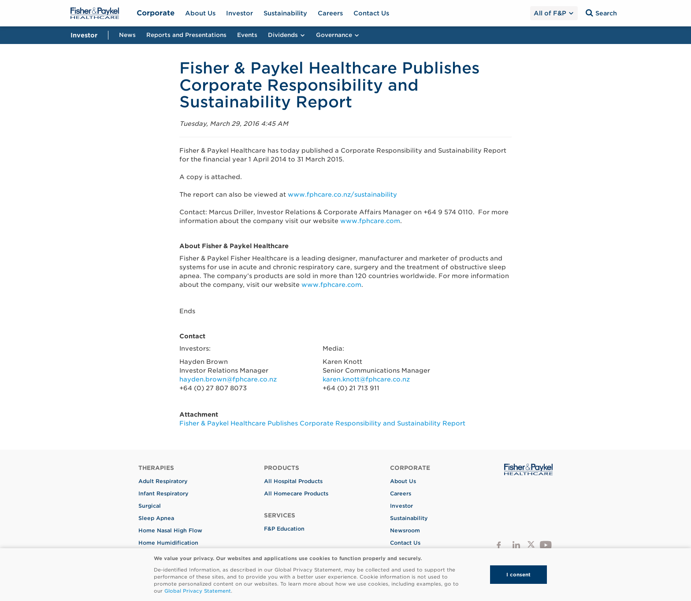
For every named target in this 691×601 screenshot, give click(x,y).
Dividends (286, 35)
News (127, 35)
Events (247, 35)
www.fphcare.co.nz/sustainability (342, 194)
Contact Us (371, 13)
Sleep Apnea (156, 518)
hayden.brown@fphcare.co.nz (228, 379)
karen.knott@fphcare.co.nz (366, 379)
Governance (338, 35)
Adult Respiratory (163, 481)
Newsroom (405, 530)
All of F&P (553, 13)
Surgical (149, 505)
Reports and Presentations (186, 35)
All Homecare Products (296, 493)
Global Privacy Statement (197, 591)
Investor (239, 13)
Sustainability (285, 13)
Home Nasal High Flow (170, 530)
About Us (200, 13)
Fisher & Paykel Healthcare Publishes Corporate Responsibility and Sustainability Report (322, 423)
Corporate (156, 13)
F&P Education (284, 528)
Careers (330, 13)
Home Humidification (168, 542)
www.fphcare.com (370, 220)
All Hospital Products (293, 481)
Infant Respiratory (163, 493)
